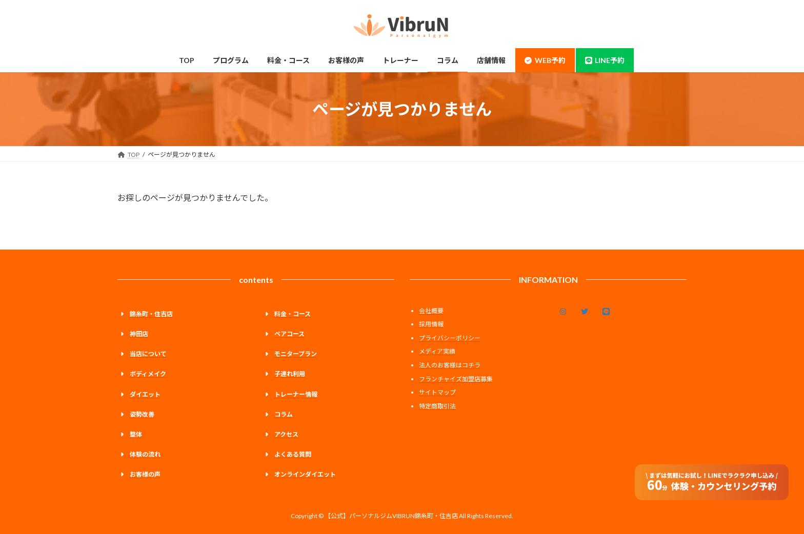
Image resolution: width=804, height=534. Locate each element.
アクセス (286, 434)
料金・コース (292, 314)
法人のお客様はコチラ (449, 365)
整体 (136, 434)
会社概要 (431, 311)
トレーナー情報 (295, 394)
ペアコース (289, 334)
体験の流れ (145, 454)
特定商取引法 (437, 406)
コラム (283, 414)
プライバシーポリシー (449, 338)
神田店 (139, 334)
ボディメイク (148, 374)
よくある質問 (292, 454)
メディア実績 (437, 352)
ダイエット (145, 394)
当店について (148, 354)
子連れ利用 (289, 374)
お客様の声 (145, 475)
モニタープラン (295, 354)
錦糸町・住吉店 (151, 314)
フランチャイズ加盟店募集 (456, 379)
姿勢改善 (142, 414)
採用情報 (431, 324)
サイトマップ (437, 393)
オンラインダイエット (305, 475)
